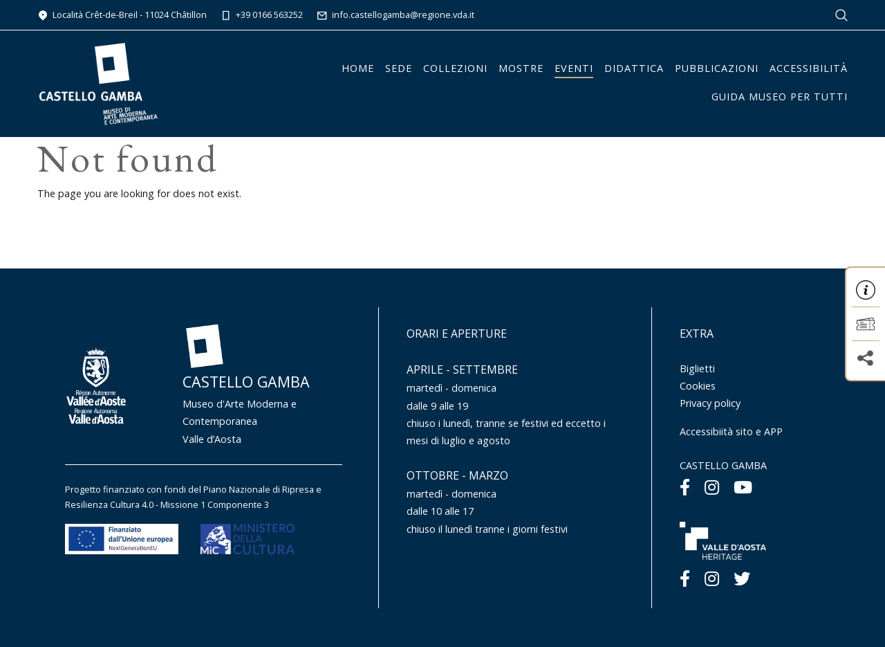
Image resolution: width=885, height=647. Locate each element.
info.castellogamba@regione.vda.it (395, 14)
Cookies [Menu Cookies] (698, 385)
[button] (865, 290)
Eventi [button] (574, 68)
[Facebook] (685, 486)
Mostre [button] (521, 68)
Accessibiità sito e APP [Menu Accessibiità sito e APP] (731, 431)
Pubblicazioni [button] (716, 68)
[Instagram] (712, 486)
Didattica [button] (634, 68)
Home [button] (358, 68)
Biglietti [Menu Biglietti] (697, 368)
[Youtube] (743, 486)
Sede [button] (398, 68)
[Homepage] (98, 82)
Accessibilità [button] (809, 68)
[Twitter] (742, 578)
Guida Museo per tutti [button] (779, 96)
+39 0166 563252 (262, 14)
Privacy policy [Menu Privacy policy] (710, 403)
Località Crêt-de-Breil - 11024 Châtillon (122, 14)
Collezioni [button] (455, 68)
